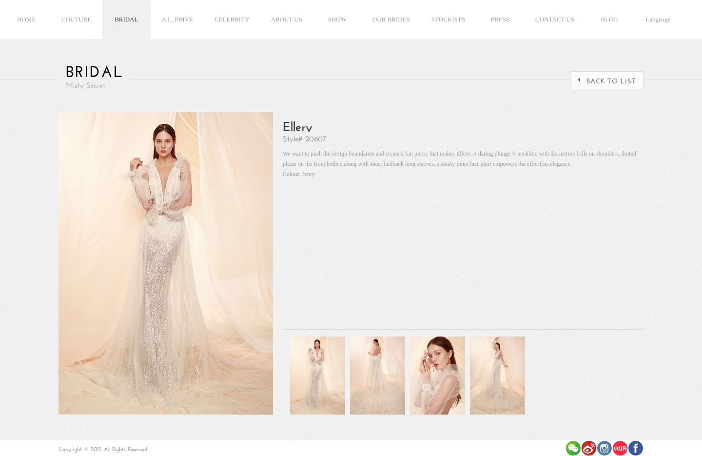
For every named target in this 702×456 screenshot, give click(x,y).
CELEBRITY (232, 19)
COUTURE (76, 19)
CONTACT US (554, 19)
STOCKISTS (448, 19)
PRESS (500, 19)
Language (657, 19)
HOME (26, 19)
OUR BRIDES (391, 19)
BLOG (609, 19)
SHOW (337, 19)
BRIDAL (126, 19)
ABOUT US (286, 19)
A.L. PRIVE (177, 19)
